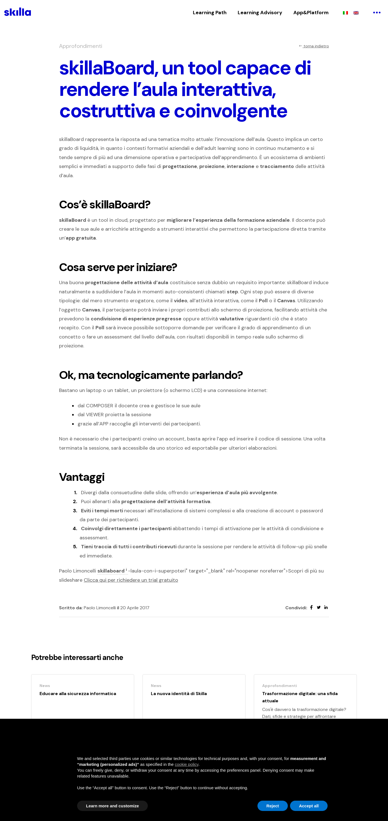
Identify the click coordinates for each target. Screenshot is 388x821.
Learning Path (210, 12)
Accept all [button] (309, 805)
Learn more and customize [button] (112, 805)
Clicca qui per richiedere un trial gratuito (131, 580)
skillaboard (112, 570)
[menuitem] (345, 12)
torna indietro (314, 45)
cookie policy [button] (186, 764)
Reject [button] (272, 805)
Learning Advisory (260, 12)
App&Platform (311, 12)
